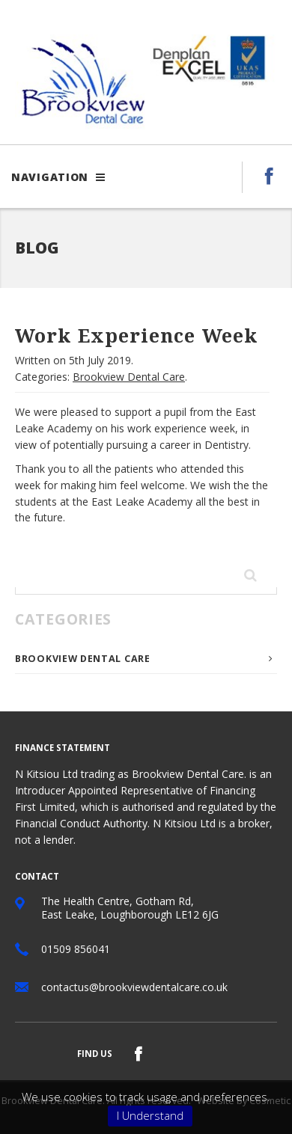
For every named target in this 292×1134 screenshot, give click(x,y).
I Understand (150, 1115)
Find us (94, 1053)
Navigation (58, 177)
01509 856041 (75, 949)
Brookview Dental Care (129, 377)
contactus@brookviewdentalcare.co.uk (134, 987)
